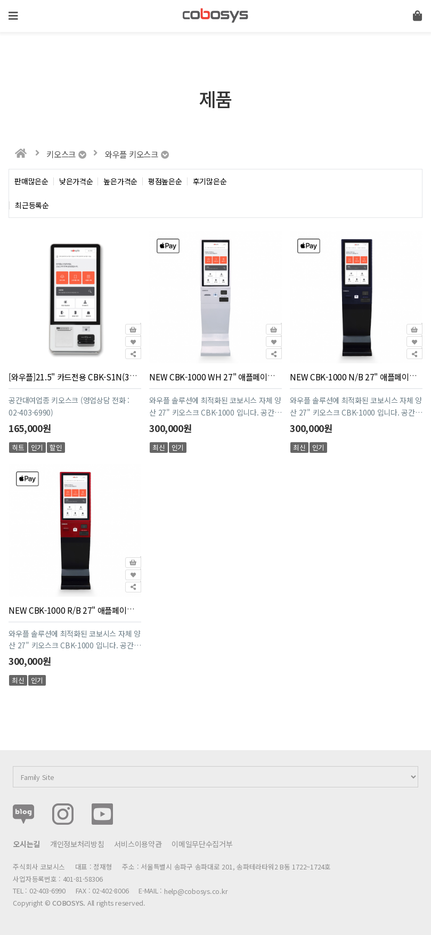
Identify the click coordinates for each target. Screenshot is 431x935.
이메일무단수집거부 (202, 844)
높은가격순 (120, 181)
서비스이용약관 (137, 844)
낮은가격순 (76, 181)
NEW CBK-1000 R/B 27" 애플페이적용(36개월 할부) (97, 609)
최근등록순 (32, 205)
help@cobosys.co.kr (195, 891)
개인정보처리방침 (77, 844)
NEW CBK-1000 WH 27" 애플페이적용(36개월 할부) (238, 377)
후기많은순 (210, 181)
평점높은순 (165, 181)
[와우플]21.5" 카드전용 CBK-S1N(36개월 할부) (88, 377)
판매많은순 (31, 181)
